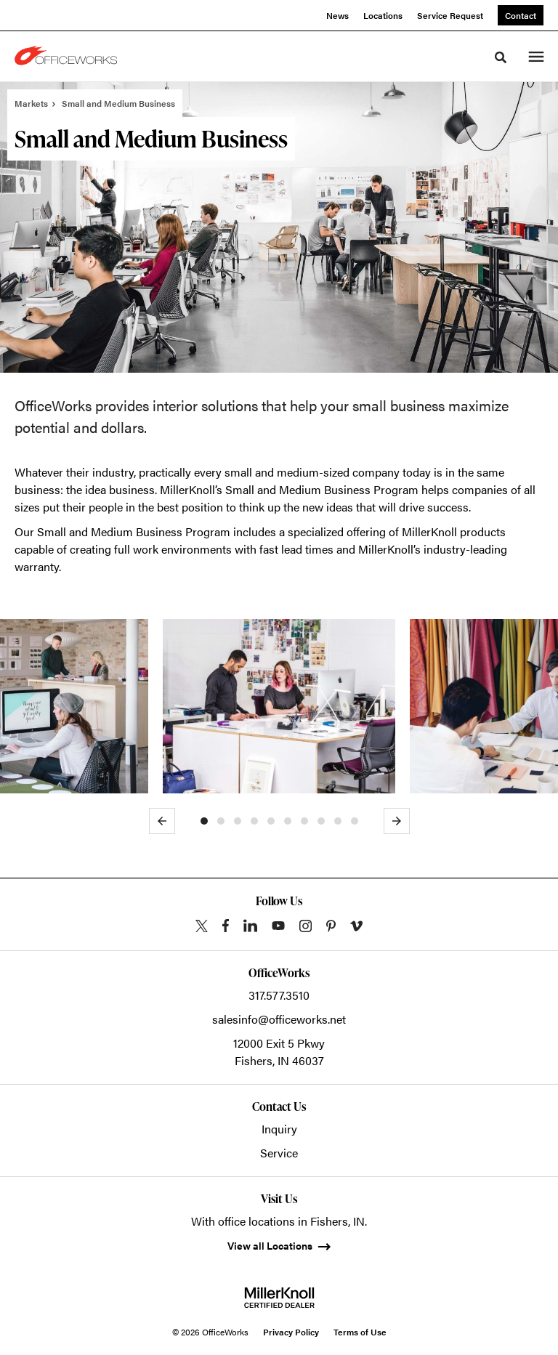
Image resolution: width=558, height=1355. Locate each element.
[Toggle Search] (500, 57)
